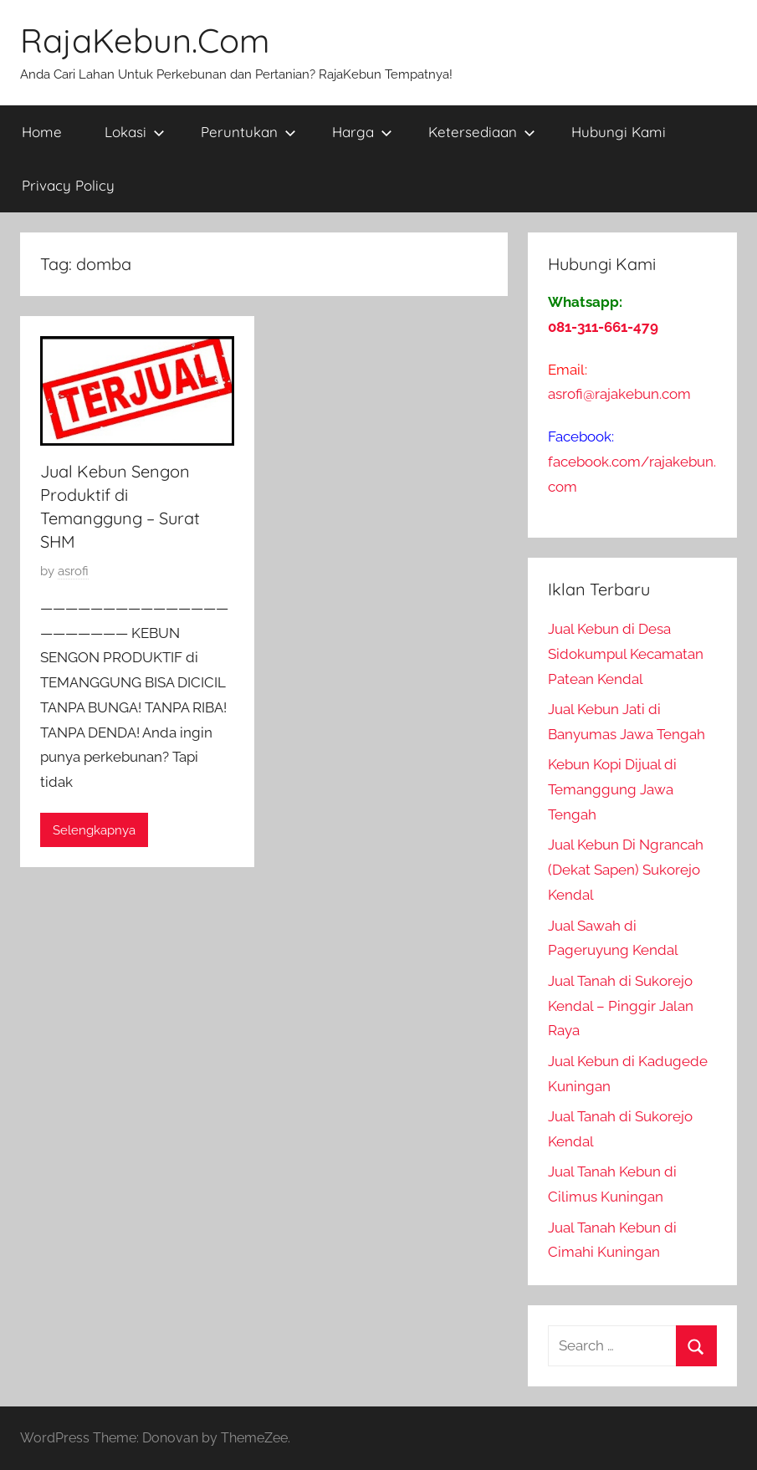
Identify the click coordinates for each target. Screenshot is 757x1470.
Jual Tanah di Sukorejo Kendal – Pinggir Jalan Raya (620, 1005)
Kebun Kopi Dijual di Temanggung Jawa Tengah (612, 789)
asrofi (73, 571)
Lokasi (135, 131)
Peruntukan (248, 131)
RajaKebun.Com (144, 40)
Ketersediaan (481, 131)
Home (42, 131)
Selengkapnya (94, 830)
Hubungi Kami (618, 131)
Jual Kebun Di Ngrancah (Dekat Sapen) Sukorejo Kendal (625, 869)
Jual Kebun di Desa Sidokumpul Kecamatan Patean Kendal (625, 653)
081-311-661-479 (603, 327)
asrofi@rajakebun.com (619, 393)
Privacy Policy (68, 185)
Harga (362, 131)
